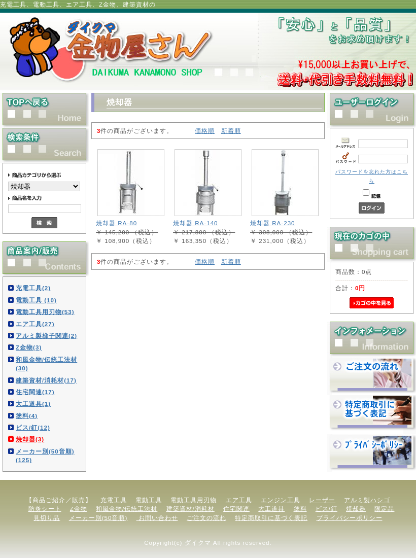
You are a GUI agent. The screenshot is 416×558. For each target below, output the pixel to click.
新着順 (231, 130)
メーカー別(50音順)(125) (45, 455)
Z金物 (78, 508)
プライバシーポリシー (350, 517)
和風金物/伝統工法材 (126, 508)
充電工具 (113, 500)
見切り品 (46, 517)
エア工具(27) (35, 324)
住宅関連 (236, 508)
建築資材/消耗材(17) (46, 380)
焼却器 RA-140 (195, 223)
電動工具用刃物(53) (45, 311)
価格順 (205, 130)
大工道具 (271, 508)
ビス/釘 (326, 508)
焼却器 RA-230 (272, 223)
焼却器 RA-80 (116, 223)
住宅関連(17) (35, 392)
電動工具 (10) (36, 300)
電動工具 (148, 500)
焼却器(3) (30, 439)
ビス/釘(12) (33, 427)
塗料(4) (27, 415)
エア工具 (239, 500)
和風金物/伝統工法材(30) (46, 363)
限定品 (384, 508)
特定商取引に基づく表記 (271, 517)
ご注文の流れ (206, 517)
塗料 (300, 508)
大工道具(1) (33, 403)
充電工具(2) (33, 288)
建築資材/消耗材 (190, 508)
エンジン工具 (280, 500)
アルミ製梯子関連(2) (46, 335)
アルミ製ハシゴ (367, 500)
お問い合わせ (157, 517)
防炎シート (44, 508)
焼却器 (356, 508)
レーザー (322, 500)
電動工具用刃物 (193, 500)
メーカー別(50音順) (98, 517)
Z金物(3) (29, 347)
